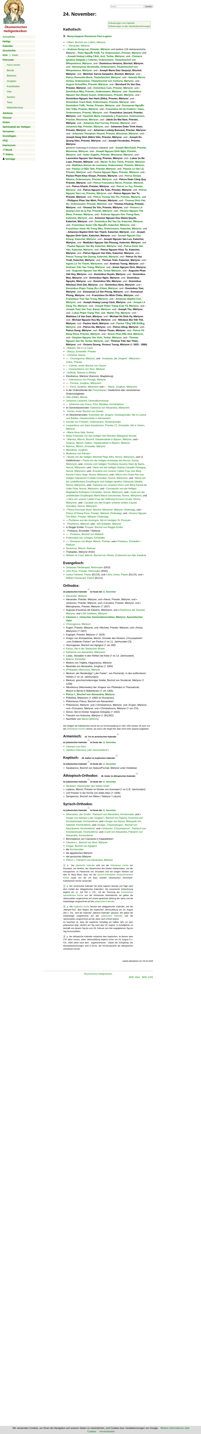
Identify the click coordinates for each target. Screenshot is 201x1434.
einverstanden (107, 1431)
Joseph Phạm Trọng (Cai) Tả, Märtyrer (117, 306)
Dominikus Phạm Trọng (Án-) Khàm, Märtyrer (92, 288)
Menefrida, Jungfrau (77, 450)
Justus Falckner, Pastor (78, 574)
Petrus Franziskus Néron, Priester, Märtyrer (118, 182)
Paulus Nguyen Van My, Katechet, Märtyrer (91, 246)
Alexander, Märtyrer (79, 45)
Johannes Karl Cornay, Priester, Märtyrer (106, 123)
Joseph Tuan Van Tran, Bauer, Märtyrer (88, 309)
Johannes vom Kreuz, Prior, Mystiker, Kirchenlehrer (96, 404)
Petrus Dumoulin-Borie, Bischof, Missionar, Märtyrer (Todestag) (101, 509)
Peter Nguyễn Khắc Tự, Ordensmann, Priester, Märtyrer (109, 52)
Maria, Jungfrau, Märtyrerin (122, 386)
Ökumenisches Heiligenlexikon (98, 974)
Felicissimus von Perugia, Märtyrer (87, 379)
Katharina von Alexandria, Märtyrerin (110, 407)
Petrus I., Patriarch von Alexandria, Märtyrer (89, 860)
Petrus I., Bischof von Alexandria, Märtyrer (90, 694)
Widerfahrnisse (15, 107)
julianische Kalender (85, 865)
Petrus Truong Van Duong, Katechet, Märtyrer (92, 256)
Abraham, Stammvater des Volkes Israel (87, 786)
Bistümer (11, 75)
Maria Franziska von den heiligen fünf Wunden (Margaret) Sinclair (101, 435)
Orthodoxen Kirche (119, 865)
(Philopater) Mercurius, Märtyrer (83, 669)
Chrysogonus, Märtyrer (82, 358)
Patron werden (13, 65)
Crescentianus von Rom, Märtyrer (87, 369)
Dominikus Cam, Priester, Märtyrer (113, 88)
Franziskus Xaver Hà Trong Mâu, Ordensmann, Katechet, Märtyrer (104, 228)
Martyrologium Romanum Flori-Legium (89, 36)
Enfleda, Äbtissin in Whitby (81, 372)
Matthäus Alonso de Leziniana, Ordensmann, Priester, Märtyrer (108, 165)
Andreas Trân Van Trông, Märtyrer (85, 267)
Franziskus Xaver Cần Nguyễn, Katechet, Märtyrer (101, 225)
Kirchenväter (76, 849)
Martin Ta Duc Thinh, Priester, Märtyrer (123, 161)
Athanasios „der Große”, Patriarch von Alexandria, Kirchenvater (100, 814)
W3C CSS (147, 977)
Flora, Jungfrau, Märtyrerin (84, 386)
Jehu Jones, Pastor (117, 574)
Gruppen (11, 81)
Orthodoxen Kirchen (76, 729)
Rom (95, 878)
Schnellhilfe (9, 37)
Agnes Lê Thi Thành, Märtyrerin (84, 263)
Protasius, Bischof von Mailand (86, 534)
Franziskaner (99, 390)
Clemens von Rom (76, 746)
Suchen (148, 6)
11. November (109, 592)
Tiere (9, 102)
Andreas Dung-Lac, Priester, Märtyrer (88, 49)
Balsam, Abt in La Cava (80, 348)
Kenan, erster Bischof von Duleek (85, 411)
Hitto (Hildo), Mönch (76, 397)
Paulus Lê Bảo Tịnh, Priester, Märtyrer (94, 168)
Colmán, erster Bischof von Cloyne (87, 365)
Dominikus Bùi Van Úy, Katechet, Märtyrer (119, 221)
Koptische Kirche (81, 906)
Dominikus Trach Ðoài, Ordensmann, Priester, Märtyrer (97, 102)
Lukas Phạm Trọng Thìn (86, 313)
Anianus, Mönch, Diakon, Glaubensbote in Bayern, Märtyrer (98, 443)
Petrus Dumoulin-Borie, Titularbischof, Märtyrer (93, 77)
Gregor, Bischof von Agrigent (81, 846)
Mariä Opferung (90, 719)
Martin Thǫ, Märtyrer (118, 313)
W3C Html (134, 977)
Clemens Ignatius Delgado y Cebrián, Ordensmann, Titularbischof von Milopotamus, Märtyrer (104, 60)
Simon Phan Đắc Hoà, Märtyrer (125, 334)
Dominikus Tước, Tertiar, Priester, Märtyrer (90, 105)
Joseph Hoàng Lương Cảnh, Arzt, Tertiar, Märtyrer (96, 56)
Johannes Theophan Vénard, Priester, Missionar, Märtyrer (105, 133)
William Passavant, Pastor (80, 578)
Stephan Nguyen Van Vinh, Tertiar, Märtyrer (97, 337)
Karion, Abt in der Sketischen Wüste (85, 648)
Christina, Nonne (76, 355)
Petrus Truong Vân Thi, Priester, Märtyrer (117, 197)
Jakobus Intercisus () (87, 750)
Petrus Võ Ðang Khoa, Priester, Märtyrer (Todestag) (93, 513)
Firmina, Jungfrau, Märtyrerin (85, 383)
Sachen (11, 97)
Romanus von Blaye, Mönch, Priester (90, 541)
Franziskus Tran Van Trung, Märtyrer (87, 299)
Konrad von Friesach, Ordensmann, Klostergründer (93, 421)
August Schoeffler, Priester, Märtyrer (87, 84)
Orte (9, 91)
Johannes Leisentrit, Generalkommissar (87, 400)
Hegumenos (94, 662)
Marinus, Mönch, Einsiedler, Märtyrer (85, 446)
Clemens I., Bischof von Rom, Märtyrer (87, 842)
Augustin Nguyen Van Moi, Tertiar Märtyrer (96, 270)
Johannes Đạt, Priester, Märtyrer (84, 126)
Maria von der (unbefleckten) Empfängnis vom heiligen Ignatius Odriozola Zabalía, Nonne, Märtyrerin (106, 481)
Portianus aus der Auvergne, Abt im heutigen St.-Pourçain (100, 520)
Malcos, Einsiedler (76, 659)
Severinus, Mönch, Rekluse (81, 548)
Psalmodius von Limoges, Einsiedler (85, 537)
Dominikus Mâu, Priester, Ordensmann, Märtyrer (93, 91)
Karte (15, 55)
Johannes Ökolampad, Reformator (84, 567)
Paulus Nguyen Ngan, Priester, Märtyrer (116, 172)
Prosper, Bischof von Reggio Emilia (104, 527)
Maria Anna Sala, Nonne (80, 432)
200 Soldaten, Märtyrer (109, 523)
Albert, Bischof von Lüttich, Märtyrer (86, 42)
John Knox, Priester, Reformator (83, 571)
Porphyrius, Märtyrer (78, 523)
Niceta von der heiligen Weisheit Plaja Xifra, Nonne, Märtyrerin (100, 457)
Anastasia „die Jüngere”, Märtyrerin (121, 358)
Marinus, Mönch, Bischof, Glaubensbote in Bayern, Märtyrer (99, 439)
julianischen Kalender (104, 901)
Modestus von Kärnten (78, 453)
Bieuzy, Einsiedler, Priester (81, 351)
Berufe (10, 70)
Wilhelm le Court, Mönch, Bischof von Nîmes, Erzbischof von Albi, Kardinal (106, 555)
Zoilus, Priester (74, 362)
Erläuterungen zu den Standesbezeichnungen (129, 26)
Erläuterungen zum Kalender (121, 23)
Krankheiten (13, 86)
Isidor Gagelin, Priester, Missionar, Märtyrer (108, 154)
